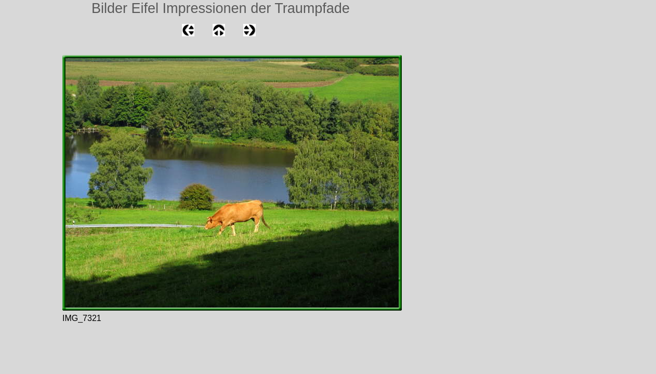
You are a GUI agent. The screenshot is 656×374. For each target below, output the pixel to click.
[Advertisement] (31, 132)
